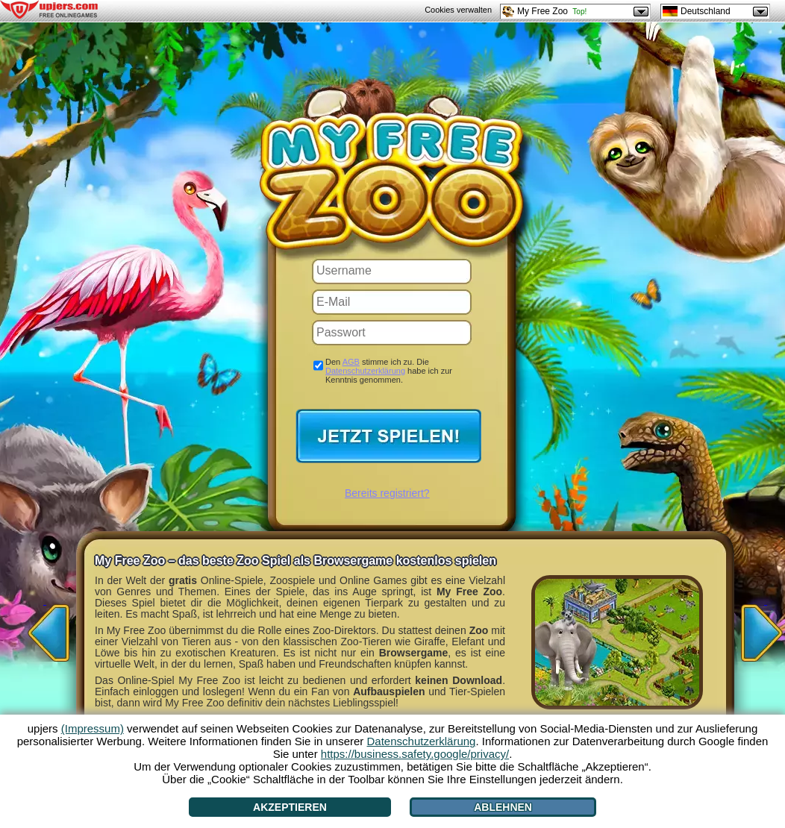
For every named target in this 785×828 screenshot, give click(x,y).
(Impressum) (92, 728)
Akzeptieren (290, 807)
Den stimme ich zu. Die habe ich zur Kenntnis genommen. (388, 370)
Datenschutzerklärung (365, 370)
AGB (351, 361)
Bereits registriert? (387, 493)
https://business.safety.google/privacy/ (415, 753)
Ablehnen (503, 807)
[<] (45, 628)
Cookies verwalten (458, 9)
